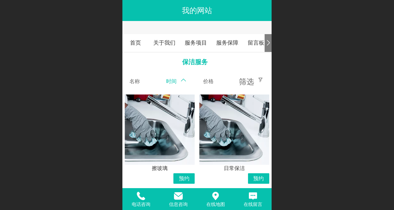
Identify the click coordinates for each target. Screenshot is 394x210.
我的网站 (197, 10)
